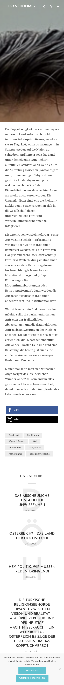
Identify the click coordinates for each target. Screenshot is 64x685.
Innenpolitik (15, 447)
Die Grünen (33, 435)
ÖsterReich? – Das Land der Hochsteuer (32, 536)
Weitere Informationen (32, 678)
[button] (32, 410)
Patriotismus (15, 454)
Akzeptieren (32, 671)
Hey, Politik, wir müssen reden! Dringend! (32, 569)
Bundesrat (14, 435)
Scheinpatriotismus (40, 454)
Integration (35, 447)
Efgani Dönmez (17, 441)
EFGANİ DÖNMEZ (20, 6)
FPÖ (35, 441)
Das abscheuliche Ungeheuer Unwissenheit (32, 500)
